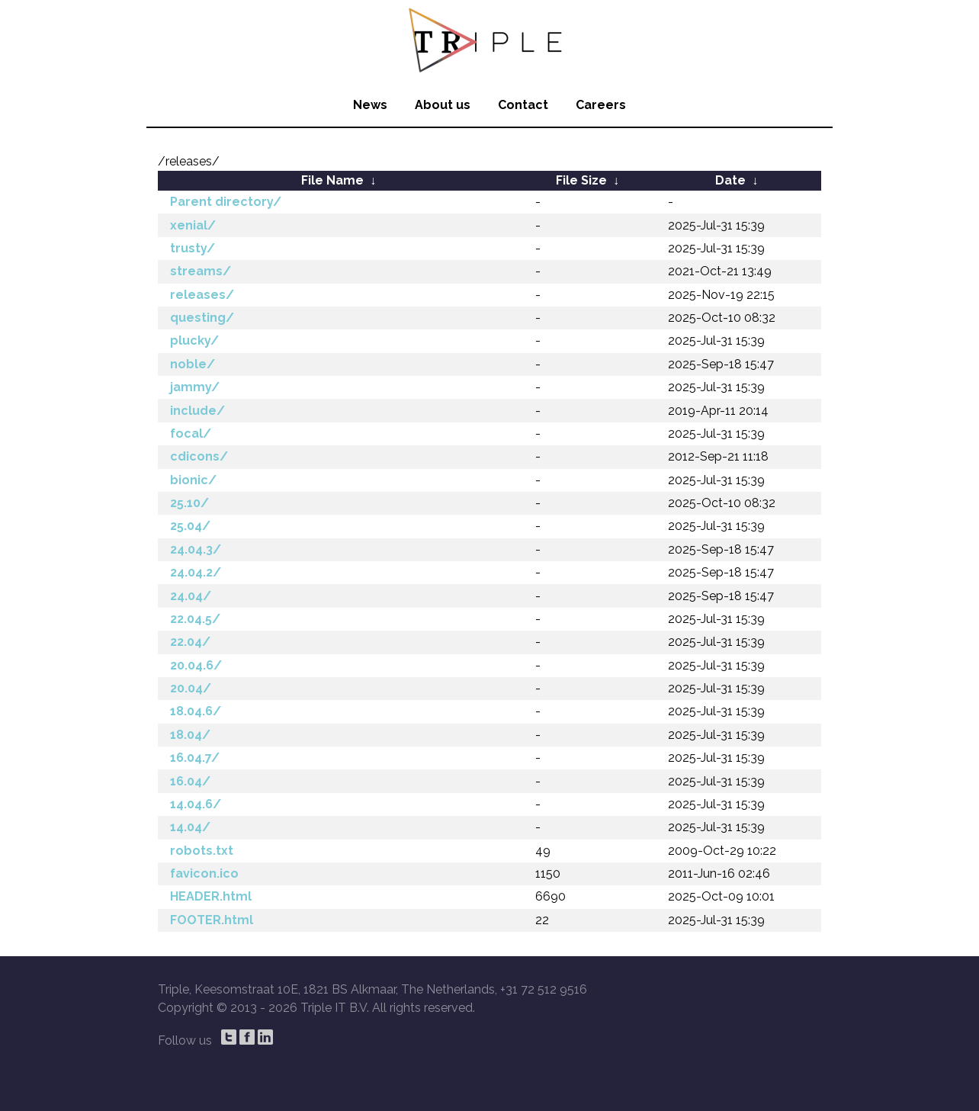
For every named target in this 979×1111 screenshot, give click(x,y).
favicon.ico (204, 873)
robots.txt (201, 850)
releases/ (202, 294)
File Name (332, 180)
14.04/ (190, 827)
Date (730, 180)
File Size (581, 180)
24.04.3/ (195, 549)
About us (442, 105)
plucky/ (194, 340)
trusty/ (192, 248)
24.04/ (190, 596)
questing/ (202, 317)
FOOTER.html (211, 920)
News (370, 105)
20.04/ (190, 688)
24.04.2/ (195, 572)
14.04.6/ (195, 804)
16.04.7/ (195, 757)
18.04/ (190, 734)
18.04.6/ (195, 711)
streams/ (200, 271)
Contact (523, 105)
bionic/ (193, 480)
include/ (197, 410)
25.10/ (189, 503)
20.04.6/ (196, 665)
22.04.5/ (195, 619)
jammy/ (195, 387)
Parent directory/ (225, 201)
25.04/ (190, 526)
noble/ (192, 364)
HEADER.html (211, 896)
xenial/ (193, 225)
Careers (601, 105)
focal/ (190, 433)
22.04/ (190, 641)
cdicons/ (199, 456)
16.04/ (190, 781)
